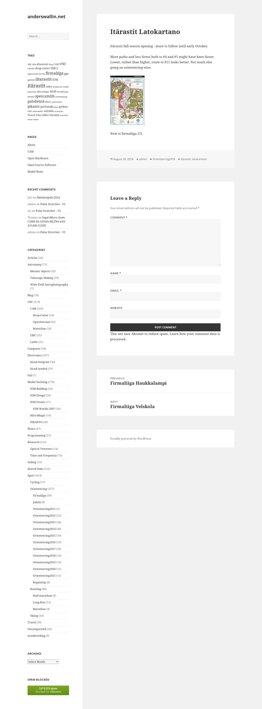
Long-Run (39, 602)
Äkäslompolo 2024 (48, 197)
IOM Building (38, 389)
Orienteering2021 (44, 575)
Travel (32, 622)
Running (35, 589)
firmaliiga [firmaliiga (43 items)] (54, 73)
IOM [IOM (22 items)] (55, 79)
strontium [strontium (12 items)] (58, 111)
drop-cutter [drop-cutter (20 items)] (42, 68)
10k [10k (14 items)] (29, 64)
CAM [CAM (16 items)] (56, 64)
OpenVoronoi (41, 322)
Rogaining (39, 582)
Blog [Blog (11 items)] (51, 64)
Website (116, 308)
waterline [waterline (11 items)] (64, 115)
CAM (31, 151)
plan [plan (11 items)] (56, 107)
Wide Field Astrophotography (49, 284)
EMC (33, 335)
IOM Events (37, 402)
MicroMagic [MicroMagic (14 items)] (43, 91)
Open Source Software (42, 165)
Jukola (37, 502)
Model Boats (35, 171)
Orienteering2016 (44, 542)
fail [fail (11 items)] (40, 74)
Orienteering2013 (44, 522)
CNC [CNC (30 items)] (62, 64)
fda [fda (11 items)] (43, 74)
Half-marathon (42, 596)
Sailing (32, 462)
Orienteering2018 (44, 555)
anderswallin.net (47, 16)
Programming (36, 435)
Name (115, 273)
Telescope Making (41, 278)
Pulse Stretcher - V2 (53, 204)
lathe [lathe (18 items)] (49, 86)
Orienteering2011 (44, 509)
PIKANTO (36, 422)
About (31, 145)
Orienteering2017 (44, 549)
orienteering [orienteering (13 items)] (61, 96)
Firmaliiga (39, 495)
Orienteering (38, 489)
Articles (32, 258)
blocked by (48, 690)
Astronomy (35, 264)
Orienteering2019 (44, 562)
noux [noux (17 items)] (31, 96)
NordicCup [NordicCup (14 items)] (62, 91)
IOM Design (37, 395)
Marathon (39, 609)
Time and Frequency (43, 455)
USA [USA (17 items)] (38, 115)
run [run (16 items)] (30, 111)
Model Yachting (37, 382)
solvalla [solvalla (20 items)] (49, 111)
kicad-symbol (38, 369)
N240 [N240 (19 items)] (53, 91)
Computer (34, 348)
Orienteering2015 (44, 535)
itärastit (186, 159)
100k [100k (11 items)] (34, 64)
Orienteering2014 (44, 529)
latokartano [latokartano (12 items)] (57, 86)
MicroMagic (37, 415)
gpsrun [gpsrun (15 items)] (31, 79)
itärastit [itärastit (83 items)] (36, 85)
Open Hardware (38, 158)
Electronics (35, 355)
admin (143, 159)
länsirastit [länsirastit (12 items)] (32, 91)
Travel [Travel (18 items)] (31, 115)
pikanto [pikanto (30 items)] (34, 106)
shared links (35, 469)
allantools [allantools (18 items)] (42, 64)
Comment (118, 217)
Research (33, 442)
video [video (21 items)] (45, 115)
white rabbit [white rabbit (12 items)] (33, 119)
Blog (30, 295)
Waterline (39, 328)
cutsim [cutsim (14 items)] (31, 68)
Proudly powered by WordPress (130, 438)
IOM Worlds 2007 (44, 409)
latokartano (199, 159)
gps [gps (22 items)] (66, 73)
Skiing (34, 616)
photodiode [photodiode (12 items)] (57, 102)
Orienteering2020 (44, 569)
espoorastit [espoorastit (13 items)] (33, 73)
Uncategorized (37, 629)
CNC (30, 302)
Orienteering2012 (44, 515)
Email (115, 290)
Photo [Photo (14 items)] (48, 101)
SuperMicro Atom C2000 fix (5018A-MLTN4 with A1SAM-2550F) (46, 221)
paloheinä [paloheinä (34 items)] (36, 101)
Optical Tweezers (41, 449)
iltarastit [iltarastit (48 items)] (43, 79)
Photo (31, 429)
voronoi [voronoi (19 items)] (54, 115)
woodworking (36, 636)
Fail (30, 375)
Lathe (34, 342)
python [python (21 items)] (63, 106)
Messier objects (40, 271)
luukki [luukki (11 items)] (66, 87)
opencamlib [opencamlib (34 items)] (44, 96)
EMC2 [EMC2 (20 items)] (54, 68)
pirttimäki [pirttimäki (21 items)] (46, 106)
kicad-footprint (39, 362)
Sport (31, 475)
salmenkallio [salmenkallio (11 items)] (37, 111)
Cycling (35, 482)
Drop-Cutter (40, 315)
